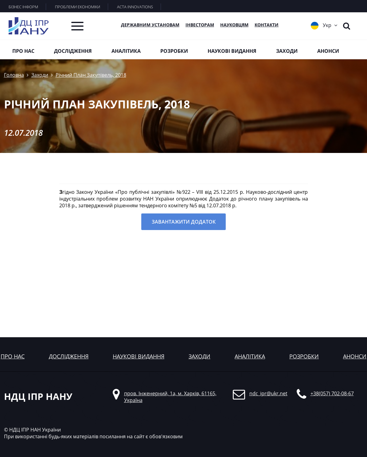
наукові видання (138, 356)
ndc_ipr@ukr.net (268, 393)
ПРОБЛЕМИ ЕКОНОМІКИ (77, 7)
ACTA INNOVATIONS (135, 7)
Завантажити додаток (184, 221)
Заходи (287, 51)
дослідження (68, 356)
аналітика (250, 356)
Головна (14, 75)
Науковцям (234, 25)
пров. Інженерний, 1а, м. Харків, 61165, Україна (170, 397)
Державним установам (150, 25)
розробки (304, 356)
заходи (199, 356)
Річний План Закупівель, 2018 (91, 75)
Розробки (174, 51)
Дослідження (73, 51)
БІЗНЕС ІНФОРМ (23, 7)
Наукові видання (232, 51)
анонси (354, 356)
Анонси (328, 51)
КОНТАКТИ (267, 25)
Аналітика (126, 51)
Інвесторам (199, 25)
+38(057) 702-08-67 (332, 393)
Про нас (23, 51)
